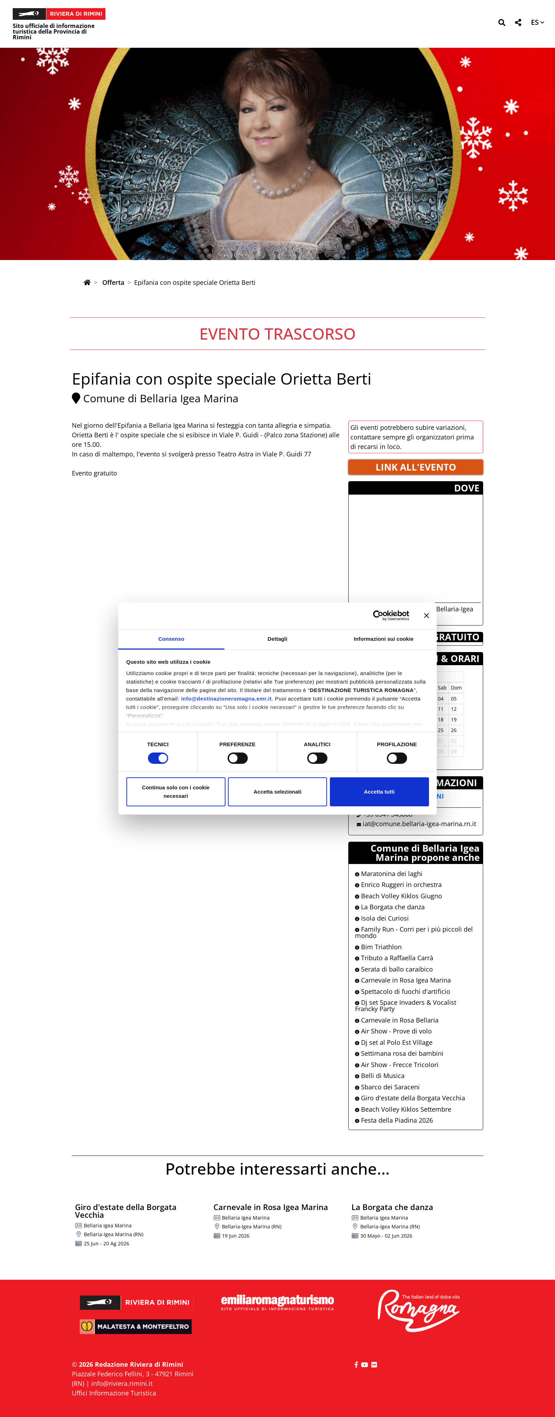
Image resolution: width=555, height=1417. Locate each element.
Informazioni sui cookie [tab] (384, 638)
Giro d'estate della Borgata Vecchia (410, 1098)
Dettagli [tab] (277, 638)
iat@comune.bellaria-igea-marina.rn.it (419, 823)
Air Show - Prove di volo (393, 1031)
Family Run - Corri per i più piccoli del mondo (414, 932)
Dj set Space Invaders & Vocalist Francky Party (405, 1005)
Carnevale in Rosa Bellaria (397, 1020)
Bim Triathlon (378, 947)
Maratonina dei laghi (389, 873)
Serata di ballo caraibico (394, 969)
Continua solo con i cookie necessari (176, 791)
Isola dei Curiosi (382, 918)
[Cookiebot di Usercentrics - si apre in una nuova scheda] (378, 615)
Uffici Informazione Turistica (114, 1393)
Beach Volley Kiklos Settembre (403, 1109)
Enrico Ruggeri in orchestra (398, 884)
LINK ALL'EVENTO (416, 467)
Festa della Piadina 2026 (394, 1120)
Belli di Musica (380, 1075)
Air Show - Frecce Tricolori (397, 1064)
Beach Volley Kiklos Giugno (398, 896)
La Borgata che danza (390, 907)
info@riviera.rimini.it (122, 1383)
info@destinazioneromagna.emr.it (226, 698)
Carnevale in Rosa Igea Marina (403, 980)
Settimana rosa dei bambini (399, 1053)
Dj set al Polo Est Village (394, 1042)
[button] (502, 24)
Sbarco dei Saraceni (387, 1087)
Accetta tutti (379, 792)
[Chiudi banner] (426, 615)
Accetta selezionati (277, 792)
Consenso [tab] (171, 638)
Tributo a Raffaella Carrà (394, 958)
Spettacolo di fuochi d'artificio (402, 991)
